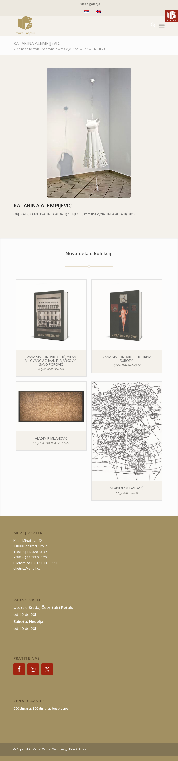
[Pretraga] (151, 25)
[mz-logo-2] (73, 25)
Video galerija (90, 4)
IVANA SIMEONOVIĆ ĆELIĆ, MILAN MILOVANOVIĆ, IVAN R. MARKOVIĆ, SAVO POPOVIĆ (51, 361)
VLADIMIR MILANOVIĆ (51, 438)
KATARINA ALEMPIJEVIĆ (36, 43)
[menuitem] (90, 4)
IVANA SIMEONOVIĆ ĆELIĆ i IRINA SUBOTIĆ (126, 359)
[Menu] (162, 25)
